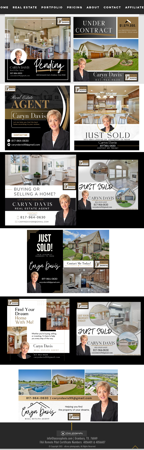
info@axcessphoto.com (59, 438)
